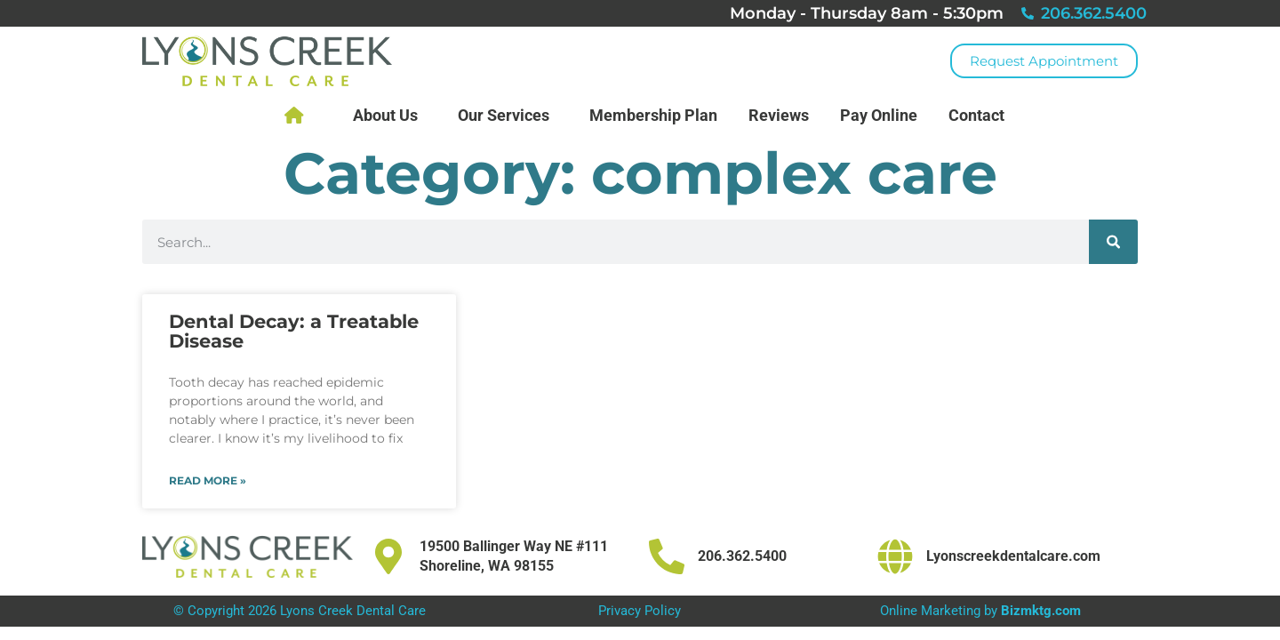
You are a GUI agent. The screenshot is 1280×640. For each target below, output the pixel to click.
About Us (390, 115)
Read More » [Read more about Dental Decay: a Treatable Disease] (207, 480)
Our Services (508, 115)
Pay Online (878, 115)
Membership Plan (653, 115)
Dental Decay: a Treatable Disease (294, 331)
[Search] (1113, 242)
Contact (980, 115)
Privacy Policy (639, 611)
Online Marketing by (980, 611)
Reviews (778, 115)
